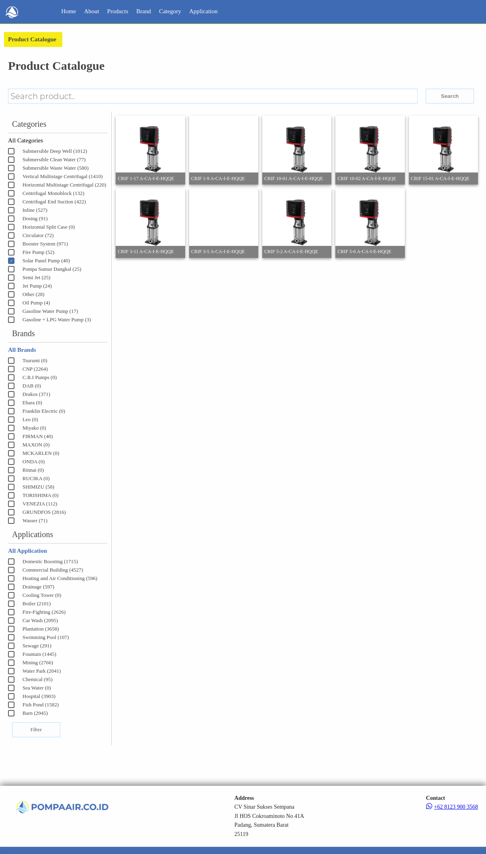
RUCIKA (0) (36, 478)
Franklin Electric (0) (43, 411)
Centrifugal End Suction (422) (54, 202)
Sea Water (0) (36, 688)
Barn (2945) (35, 713)
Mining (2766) (37, 662)
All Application (27, 551)
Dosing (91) (34, 218)
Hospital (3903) (38, 696)
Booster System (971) (45, 244)
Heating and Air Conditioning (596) (59, 578)
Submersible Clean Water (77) (54, 159)
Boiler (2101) (36, 603)
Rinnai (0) (33, 470)
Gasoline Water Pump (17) (50, 311)
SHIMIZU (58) (38, 487)
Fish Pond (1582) (40, 705)
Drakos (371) (36, 394)
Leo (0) (30, 419)
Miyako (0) (34, 428)
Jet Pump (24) (37, 286)
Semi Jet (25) (36, 277)
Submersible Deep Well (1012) (54, 151)
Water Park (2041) (41, 671)
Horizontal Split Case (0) (48, 227)
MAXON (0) (36, 445)
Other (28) (33, 294)
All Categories (25, 140)
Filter (36, 729)
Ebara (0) (32, 403)
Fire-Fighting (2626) (43, 612)
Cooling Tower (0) (41, 595)
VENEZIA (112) (39, 504)
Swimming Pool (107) (45, 637)
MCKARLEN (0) (40, 453)
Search (450, 96)
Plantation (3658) (40, 629)
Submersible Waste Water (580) (55, 168)
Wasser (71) (34, 520)
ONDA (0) (33, 461)
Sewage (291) (36, 646)
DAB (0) (31, 386)
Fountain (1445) (39, 654)
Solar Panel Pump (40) (46, 261)
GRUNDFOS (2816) (44, 512)
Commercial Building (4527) (52, 570)
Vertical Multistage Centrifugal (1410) (62, 176)
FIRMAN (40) (37, 436)
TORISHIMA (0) (40, 495)
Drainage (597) (38, 587)
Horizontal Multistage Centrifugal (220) (64, 185)
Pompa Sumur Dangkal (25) (51, 269)
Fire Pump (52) (38, 252)
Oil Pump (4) (36, 303)
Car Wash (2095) (40, 620)
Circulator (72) (38, 235)
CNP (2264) (35, 369)
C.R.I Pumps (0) (39, 377)
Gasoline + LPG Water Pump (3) (56, 319)
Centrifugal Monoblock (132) (53, 193)
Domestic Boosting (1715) (50, 561)
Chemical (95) (37, 679)
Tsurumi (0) (34, 360)
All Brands (22, 350)
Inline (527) (34, 210)
